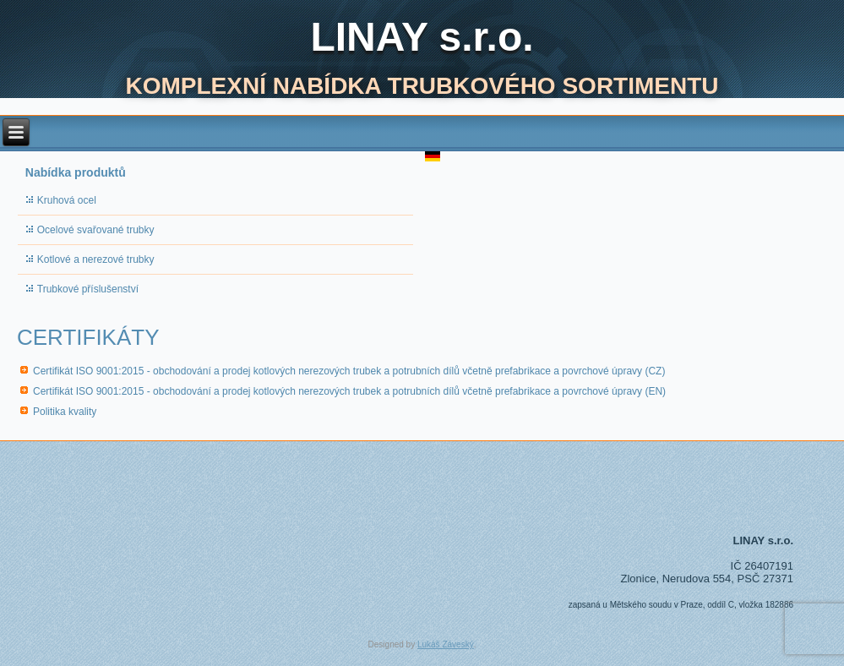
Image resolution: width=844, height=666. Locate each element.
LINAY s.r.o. (421, 36)
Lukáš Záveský (445, 644)
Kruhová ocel (66, 200)
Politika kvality (64, 412)
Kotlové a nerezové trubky (96, 259)
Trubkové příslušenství (88, 289)
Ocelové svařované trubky (96, 230)
